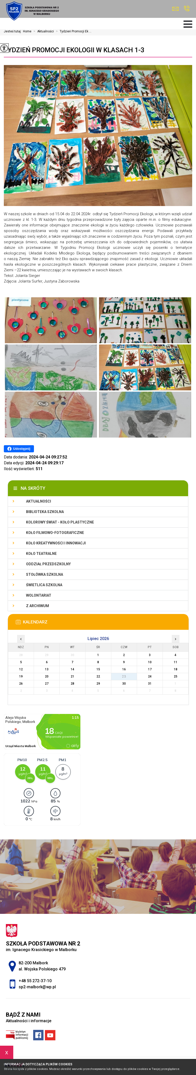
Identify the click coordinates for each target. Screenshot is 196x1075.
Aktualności (42, 31)
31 (150, 683)
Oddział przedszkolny (48, 564)
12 (21, 669)
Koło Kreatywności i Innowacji (56, 543)
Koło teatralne (41, 554)
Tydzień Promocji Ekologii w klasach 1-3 (74, 50)
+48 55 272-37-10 (187, 8)
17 (150, 669)
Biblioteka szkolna (45, 512)
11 (175, 662)
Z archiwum (37, 606)
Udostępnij (18, 449)
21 (72, 676)
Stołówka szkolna (44, 574)
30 (124, 683)
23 (124, 676)
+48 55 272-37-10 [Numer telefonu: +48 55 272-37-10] (35, 980)
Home (27, 31)
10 (150, 662)
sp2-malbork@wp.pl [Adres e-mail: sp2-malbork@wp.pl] (37, 986)
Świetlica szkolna (44, 585)
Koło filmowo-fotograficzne (55, 533)
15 (98, 669)
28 (72, 683)
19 (21, 676)
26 (21, 683)
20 (46, 676)
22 (98, 676)
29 (98, 683)
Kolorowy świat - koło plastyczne (60, 522)
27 (46, 683)
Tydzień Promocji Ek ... (72, 31)
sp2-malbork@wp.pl (175, 9)
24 (150, 676)
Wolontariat (38, 595)
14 (72, 669)
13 (46, 669)
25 (175, 676)
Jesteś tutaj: (13, 31)
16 (124, 669)
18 (175, 669)
